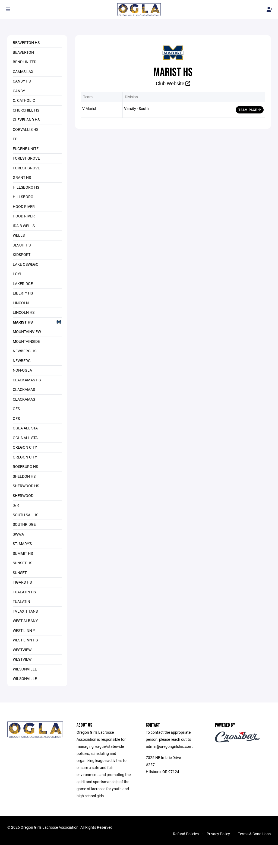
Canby (19, 90)
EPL (16, 138)
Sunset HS (22, 562)
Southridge (24, 524)
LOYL (17, 273)
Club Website (173, 83)
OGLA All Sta (25, 428)
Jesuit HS (22, 245)
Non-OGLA (22, 370)
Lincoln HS (23, 312)
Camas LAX (23, 71)
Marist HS (37, 322)
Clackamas (24, 389)
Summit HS (23, 553)
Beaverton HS (26, 42)
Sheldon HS (24, 476)
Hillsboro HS (26, 187)
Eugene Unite (26, 148)
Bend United (24, 61)
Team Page (249, 109)
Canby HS (22, 81)
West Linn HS (25, 640)
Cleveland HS (26, 119)
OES (16, 408)
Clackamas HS (27, 379)
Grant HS (22, 177)
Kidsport (21, 254)
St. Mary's (22, 543)
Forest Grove (26, 158)
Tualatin (21, 601)
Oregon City (25, 447)
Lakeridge (23, 283)
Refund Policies (186, 833)
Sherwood (23, 495)
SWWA (18, 534)
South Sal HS (25, 514)
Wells (19, 235)
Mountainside (26, 341)
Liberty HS (23, 293)
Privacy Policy (218, 833)
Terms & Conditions (254, 833)
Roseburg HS (25, 466)
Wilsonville (25, 669)
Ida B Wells (24, 225)
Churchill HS (26, 110)
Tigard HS (22, 582)
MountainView (27, 331)
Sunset (20, 572)
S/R (16, 505)
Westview (22, 649)
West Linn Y (24, 630)
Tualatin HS (24, 591)
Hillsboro (23, 196)
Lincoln (21, 302)
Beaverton (23, 52)
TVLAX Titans (25, 611)
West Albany (25, 620)
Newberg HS (24, 350)
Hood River (24, 206)
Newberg (22, 360)
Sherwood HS (26, 485)
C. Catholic (24, 100)
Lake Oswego (26, 264)
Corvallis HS (25, 129)
